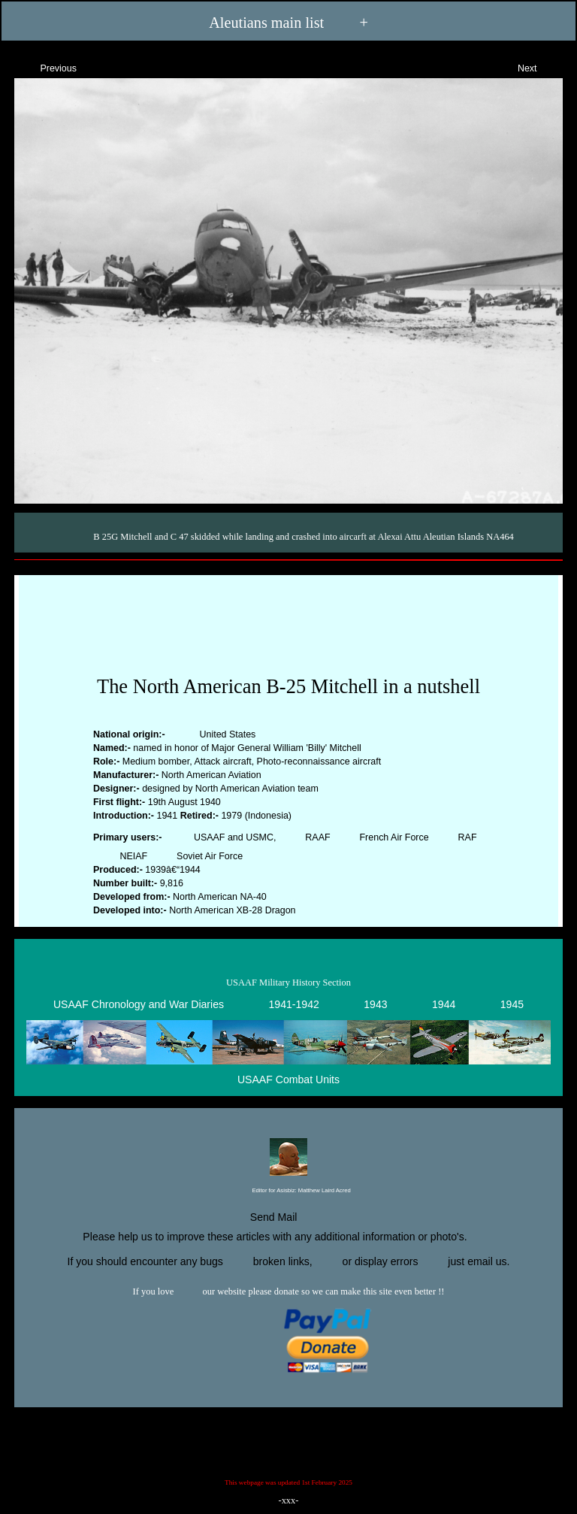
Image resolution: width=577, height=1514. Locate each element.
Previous (45, 66)
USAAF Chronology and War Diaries (138, 1004)
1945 (512, 1004)
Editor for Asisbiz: (288, 1191)
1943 (375, 1004)
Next (540, 66)
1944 (443, 1004)
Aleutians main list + (288, 23)
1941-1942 (293, 1004)
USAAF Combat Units (288, 1079)
